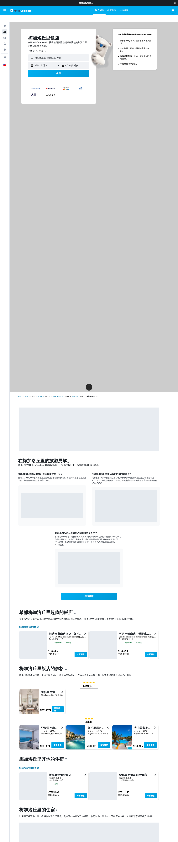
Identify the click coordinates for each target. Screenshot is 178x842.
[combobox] (41, 44)
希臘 (31, 389)
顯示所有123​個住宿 (34, 824)
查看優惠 (85, 647)
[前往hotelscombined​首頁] (21, 10)
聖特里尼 (80, 389)
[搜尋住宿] (4, 25)
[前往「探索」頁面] (4, 42)
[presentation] (80, 605)
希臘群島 (46, 389)
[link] (93, 589)
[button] (175, 3)
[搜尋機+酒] (4, 36)
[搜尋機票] (4, 19)
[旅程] (4, 50)
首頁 (24, 389)
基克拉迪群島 (63, 389)
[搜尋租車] (4, 30)
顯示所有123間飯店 (34, 619)
